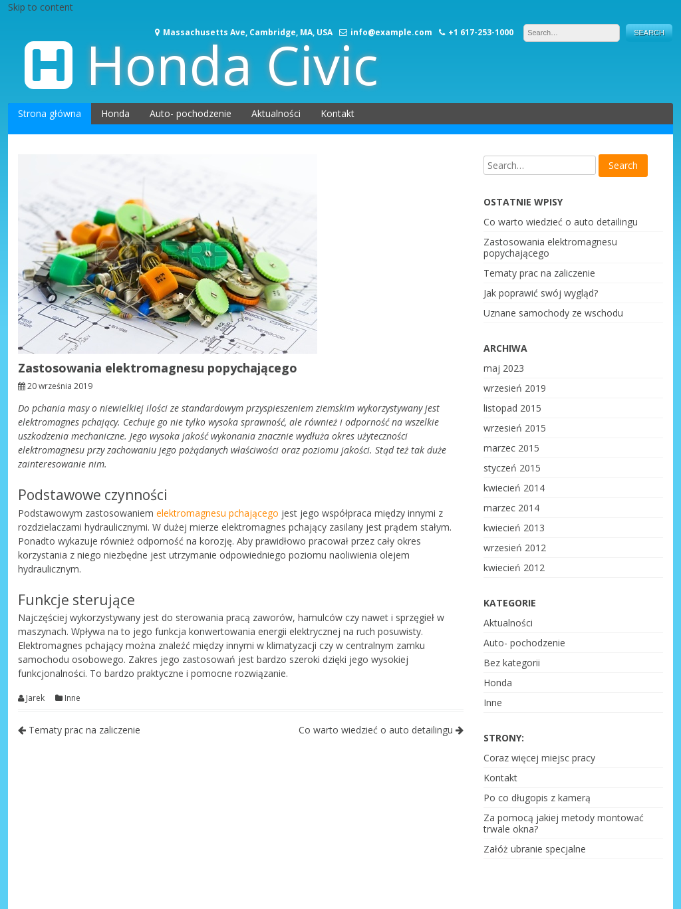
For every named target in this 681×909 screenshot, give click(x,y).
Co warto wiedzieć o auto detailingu (381, 729)
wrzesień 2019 (514, 388)
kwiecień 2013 (514, 527)
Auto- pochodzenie (190, 113)
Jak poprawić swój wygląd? (540, 293)
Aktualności (276, 113)
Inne (72, 698)
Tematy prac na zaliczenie (79, 729)
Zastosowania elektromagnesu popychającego (550, 247)
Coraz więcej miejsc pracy (539, 757)
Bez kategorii (511, 662)
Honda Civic (232, 64)
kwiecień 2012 (514, 567)
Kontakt (337, 113)
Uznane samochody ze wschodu (553, 313)
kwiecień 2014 (514, 487)
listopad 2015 (512, 408)
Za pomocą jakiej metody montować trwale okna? (563, 823)
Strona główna (49, 113)
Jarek (35, 698)
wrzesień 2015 (514, 428)
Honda (115, 113)
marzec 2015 (511, 448)
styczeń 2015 (512, 467)
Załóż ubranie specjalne (534, 849)
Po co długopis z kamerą (537, 797)
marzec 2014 (511, 507)
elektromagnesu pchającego (217, 513)
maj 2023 (503, 368)
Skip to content (40, 7)
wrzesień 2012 (514, 547)
